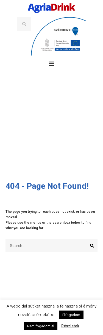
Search (24, 24)
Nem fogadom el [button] (40, 326)
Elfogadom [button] (71, 315)
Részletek (70, 326)
